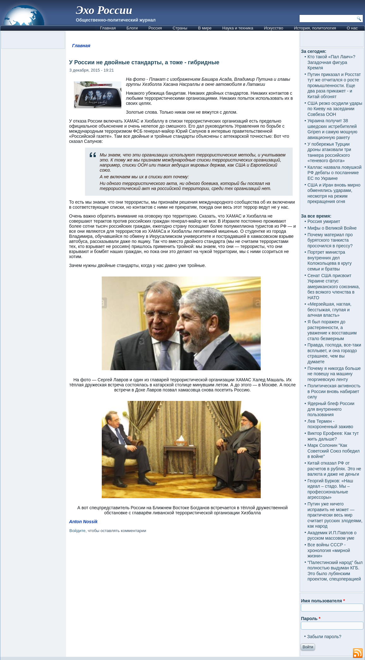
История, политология (315, 28)
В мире (205, 28)
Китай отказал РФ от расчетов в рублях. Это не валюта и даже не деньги (334, 468)
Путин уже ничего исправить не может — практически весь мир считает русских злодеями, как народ (334, 515)
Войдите (78, 530)
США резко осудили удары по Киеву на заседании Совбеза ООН (334, 109)
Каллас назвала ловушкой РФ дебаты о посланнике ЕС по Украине (334, 173)
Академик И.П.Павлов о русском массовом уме (331, 535)
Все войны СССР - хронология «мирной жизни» (328, 550)
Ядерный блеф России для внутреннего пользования (330, 409)
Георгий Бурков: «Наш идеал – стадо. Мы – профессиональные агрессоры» (330, 489)
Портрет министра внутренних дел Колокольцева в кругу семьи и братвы (329, 260)
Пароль (310, 618)
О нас (352, 28)
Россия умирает (323, 221)
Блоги (131, 28)
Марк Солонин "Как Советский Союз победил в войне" (333, 451)
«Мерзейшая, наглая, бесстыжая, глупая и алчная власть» (329, 309)
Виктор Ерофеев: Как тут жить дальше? (333, 436)
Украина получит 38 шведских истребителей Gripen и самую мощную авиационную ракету (332, 129)
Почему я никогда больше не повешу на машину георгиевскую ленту (334, 374)
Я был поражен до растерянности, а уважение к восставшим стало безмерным (332, 330)
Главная (108, 28)
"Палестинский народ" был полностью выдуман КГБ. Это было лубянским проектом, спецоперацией (334, 571)
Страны (180, 28)
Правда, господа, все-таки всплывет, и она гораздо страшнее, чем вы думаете (334, 353)
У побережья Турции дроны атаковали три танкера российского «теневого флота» (329, 152)
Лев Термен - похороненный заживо (330, 424)
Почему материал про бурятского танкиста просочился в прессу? (330, 240)
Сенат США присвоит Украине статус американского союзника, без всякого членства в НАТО (333, 286)
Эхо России (104, 10)
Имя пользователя (323, 600)
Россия (155, 28)
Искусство (273, 28)
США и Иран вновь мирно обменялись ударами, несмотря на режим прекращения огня (333, 193)
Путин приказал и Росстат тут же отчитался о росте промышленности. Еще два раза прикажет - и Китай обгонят (334, 85)
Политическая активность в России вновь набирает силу (334, 391)
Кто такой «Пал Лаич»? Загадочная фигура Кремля (331, 62)
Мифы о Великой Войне (332, 228)
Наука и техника (237, 28)
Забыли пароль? (324, 636)
